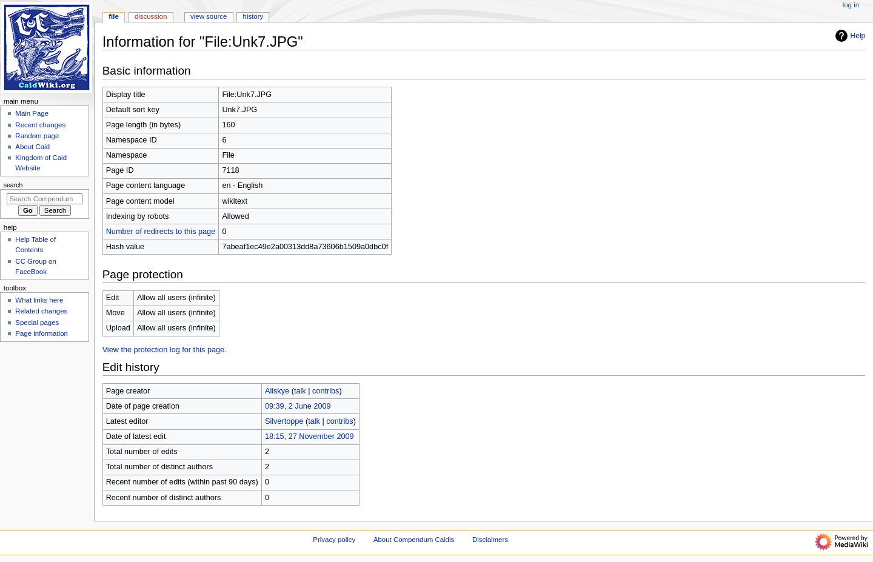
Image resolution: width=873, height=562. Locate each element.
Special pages (37, 322)
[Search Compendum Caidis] (44, 198)
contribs (325, 391)
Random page (37, 135)
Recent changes (40, 125)
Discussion (151, 16)
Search (13, 185)
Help (849, 36)
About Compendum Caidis (413, 539)
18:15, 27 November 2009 (309, 436)
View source (208, 16)
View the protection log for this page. (164, 350)
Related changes (41, 311)
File (114, 16)
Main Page (31, 113)
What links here (39, 300)
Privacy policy (334, 539)
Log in (851, 4)
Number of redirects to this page (161, 231)
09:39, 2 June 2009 (298, 406)
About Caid (32, 146)
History (253, 16)
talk (300, 391)
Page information (41, 333)
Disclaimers (490, 539)
